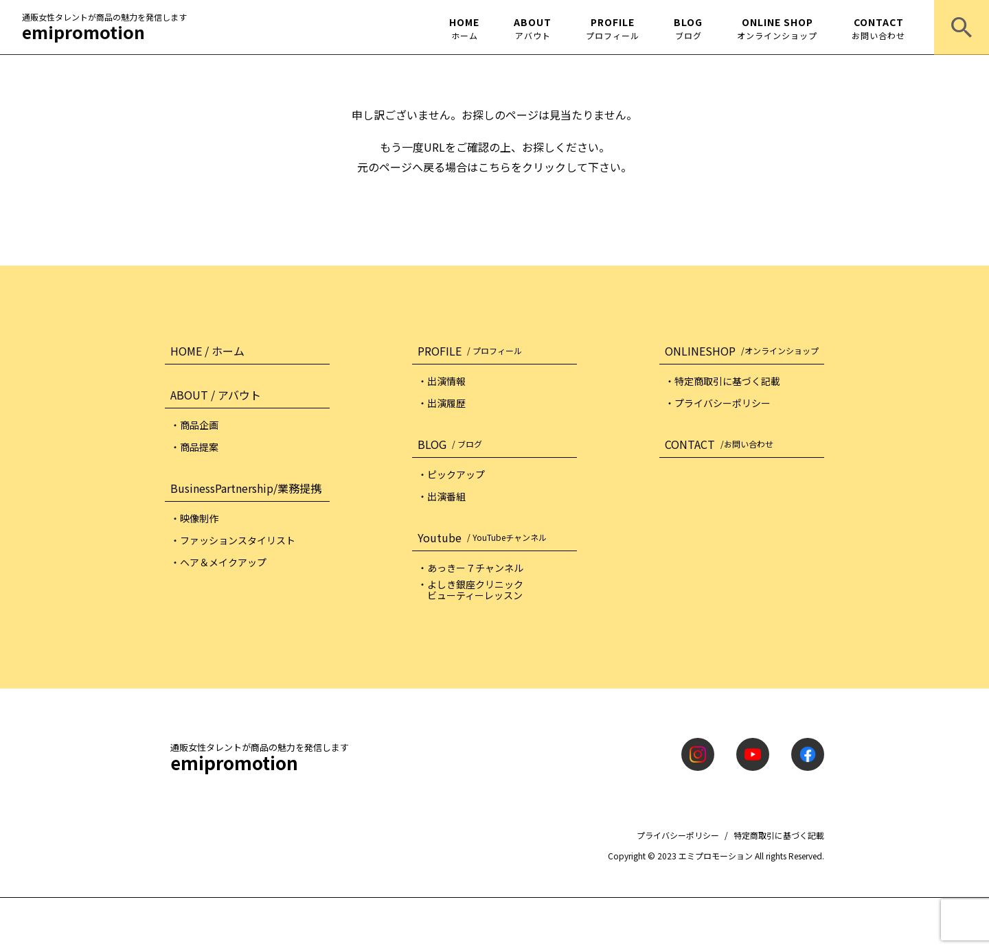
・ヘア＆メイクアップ (218, 562)
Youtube (485, 537)
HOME (464, 28)
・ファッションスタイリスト (232, 540)
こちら (494, 167)
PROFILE (612, 28)
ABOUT (533, 28)
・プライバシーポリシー (718, 403)
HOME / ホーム (207, 351)
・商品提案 (194, 447)
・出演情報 (442, 381)
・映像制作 (194, 518)
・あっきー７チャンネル (470, 568)
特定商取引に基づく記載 (779, 835)
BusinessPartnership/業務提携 (245, 488)
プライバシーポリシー (678, 835)
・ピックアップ (451, 474)
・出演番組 (442, 496)
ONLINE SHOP (777, 28)
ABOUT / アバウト (215, 394)
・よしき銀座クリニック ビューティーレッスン (470, 590)
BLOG (688, 28)
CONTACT (878, 28)
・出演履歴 (442, 403)
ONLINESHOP (744, 351)
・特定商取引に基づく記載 (722, 381)
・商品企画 (194, 425)
